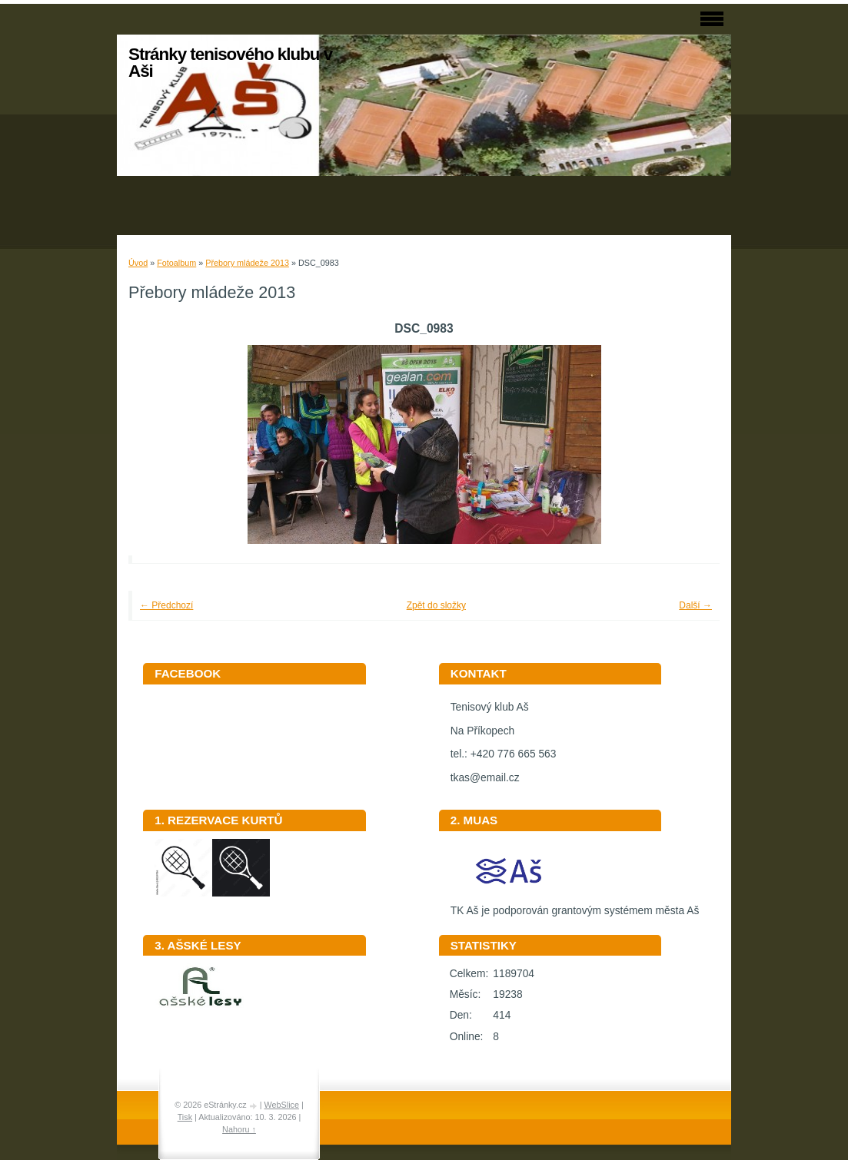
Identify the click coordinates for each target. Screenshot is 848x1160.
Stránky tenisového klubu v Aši (230, 63)
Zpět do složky (436, 605)
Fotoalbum (176, 262)
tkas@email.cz (485, 778)
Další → (695, 605)
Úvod (138, 262)
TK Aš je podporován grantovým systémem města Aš (575, 905)
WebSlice (281, 1104)
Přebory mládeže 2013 (247, 262)
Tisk (185, 1117)
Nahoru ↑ (239, 1129)
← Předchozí (166, 605)
